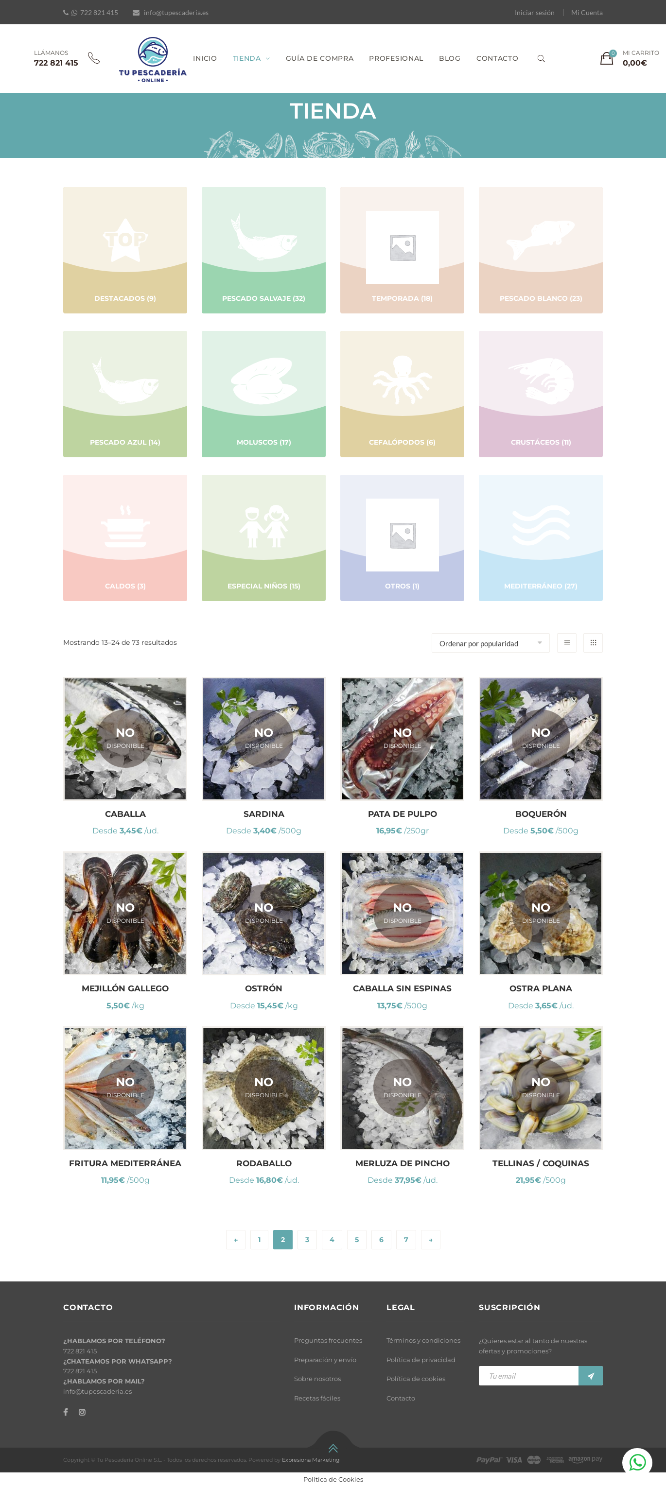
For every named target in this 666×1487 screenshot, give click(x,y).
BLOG (450, 58)
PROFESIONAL (396, 58)
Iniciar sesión (535, 12)
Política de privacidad (421, 1360)
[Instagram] (82, 1412)
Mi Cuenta (587, 12)
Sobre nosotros (317, 1379)
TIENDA (247, 58)
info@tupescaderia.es (176, 12)
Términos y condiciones (423, 1340)
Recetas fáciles (317, 1398)
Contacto (400, 1398)
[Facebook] (65, 1412)
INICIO (205, 58)
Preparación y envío (325, 1360)
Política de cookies (415, 1379)
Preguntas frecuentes (328, 1340)
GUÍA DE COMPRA (320, 58)
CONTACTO (497, 58)
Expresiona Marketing (311, 1459)
